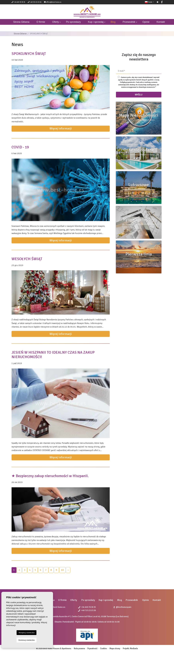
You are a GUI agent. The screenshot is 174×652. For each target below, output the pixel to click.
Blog (113, 22)
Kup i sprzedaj (95, 22)
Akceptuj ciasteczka (26, 632)
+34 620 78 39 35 (18, 2)
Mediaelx (134, 648)
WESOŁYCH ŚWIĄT (27, 259)
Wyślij (138, 94)
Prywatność (92, 648)
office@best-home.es (53, 2)
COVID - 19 (20, 147)
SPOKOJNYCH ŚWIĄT (29, 53)
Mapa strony (114, 648)
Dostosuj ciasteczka (26, 640)
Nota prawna (79, 648)
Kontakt (161, 22)
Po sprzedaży (73, 22)
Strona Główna (20, 33)
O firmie (41, 22)
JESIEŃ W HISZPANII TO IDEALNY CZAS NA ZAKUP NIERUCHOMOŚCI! (53, 354)
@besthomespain (122, 607)
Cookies (103, 648)
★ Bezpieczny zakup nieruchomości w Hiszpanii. (50, 476)
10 (62, 569)
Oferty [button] (55, 22)
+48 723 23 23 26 (34, 2)
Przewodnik (129, 22)
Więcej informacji (60, 128)
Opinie (145, 22)
